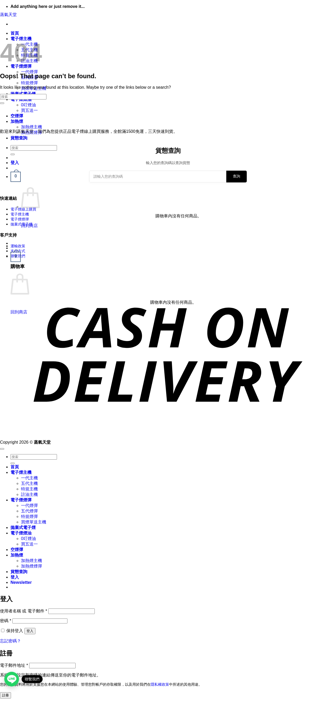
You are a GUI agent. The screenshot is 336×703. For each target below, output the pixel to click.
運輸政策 (17, 246)
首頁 (14, 33)
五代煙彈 (29, 511)
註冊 (5, 695)
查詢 (236, 176)
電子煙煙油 (21, 533)
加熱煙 (16, 121)
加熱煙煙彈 (31, 566)
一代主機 (29, 478)
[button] (15, 256)
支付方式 (17, 251)
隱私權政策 (160, 684)
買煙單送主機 (33, 522)
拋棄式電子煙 (21, 224)
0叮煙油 (28, 105)
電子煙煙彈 (19, 219)
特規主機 (29, 489)
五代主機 (29, 483)
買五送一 (29, 110)
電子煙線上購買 (23, 209)
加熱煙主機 (31, 127)
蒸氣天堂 (8, 14)
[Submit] (2, 103)
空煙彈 (16, 116)
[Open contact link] (12, 679)
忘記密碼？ (10, 641)
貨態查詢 (18, 138)
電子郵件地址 (14, 665)
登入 (30, 631)
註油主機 (29, 494)
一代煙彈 (29, 72)
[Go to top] (2, 449)
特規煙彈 (29, 83)
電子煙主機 (19, 214)
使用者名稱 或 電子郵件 (23, 611)
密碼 (5, 620)
